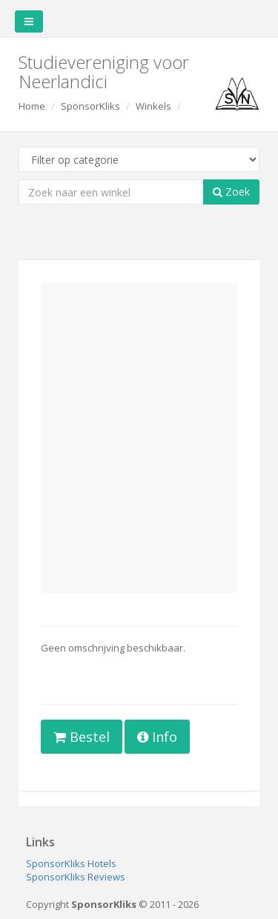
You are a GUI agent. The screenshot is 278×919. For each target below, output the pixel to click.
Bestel (81, 737)
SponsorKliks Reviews (75, 876)
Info (157, 737)
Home (32, 106)
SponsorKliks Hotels (71, 863)
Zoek (231, 192)
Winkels (153, 106)
